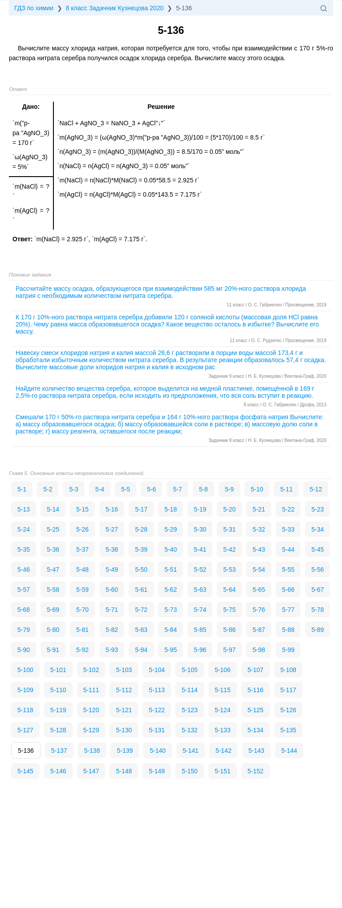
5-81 (82, 629)
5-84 (170, 629)
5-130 (124, 730)
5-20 (229, 509)
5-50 (141, 569)
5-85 (200, 629)
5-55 (288, 569)
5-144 (289, 750)
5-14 (53, 509)
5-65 (258, 589)
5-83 (141, 629)
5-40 (170, 549)
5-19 (200, 509)
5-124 (223, 710)
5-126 (289, 710)
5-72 (141, 609)
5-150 (190, 771)
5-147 (91, 771)
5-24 (23, 529)
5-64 (229, 589)
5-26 (82, 529)
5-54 (258, 569)
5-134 (256, 730)
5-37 (82, 549)
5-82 (112, 629)
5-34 (317, 529)
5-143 (256, 750)
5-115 (223, 689)
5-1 (21, 489)
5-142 (224, 750)
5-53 (229, 569)
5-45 (317, 549)
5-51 (170, 569)
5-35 (23, 549)
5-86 (229, 629)
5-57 (23, 589)
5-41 (200, 549)
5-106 (223, 669)
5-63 (200, 589)
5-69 (53, 609)
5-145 (25, 771)
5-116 (256, 689)
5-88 (288, 629)
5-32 (258, 529)
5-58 (53, 589)
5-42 (229, 549)
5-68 (23, 609)
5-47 (53, 569)
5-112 (124, 689)
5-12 (315, 489)
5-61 (141, 589)
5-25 (53, 529)
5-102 (91, 669)
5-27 (112, 529)
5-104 (157, 669)
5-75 (229, 609)
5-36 (53, 549)
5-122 (157, 710)
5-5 (125, 489)
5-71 (112, 609)
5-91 (53, 649)
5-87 (258, 629)
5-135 (289, 730)
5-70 (82, 609)
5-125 (256, 710)
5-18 (170, 509)
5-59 (82, 589)
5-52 (200, 569)
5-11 (286, 489)
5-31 (229, 529)
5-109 (25, 689)
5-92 (82, 649)
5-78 (317, 609)
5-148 (124, 771)
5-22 (288, 509)
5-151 (223, 771)
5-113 (157, 689)
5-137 (59, 750)
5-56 (317, 569)
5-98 (258, 649)
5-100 (25, 669)
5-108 (289, 669)
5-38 (112, 549)
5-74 (200, 609)
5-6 (151, 489)
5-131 (157, 730)
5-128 (58, 730)
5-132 (190, 730)
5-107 (256, 669)
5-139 (125, 750)
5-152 (256, 771)
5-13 (23, 509)
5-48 (82, 569)
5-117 (289, 689)
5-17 (141, 509)
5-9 (229, 489)
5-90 (23, 649)
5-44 (288, 549)
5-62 (170, 589)
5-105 (190, 669)
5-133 (223, 730)
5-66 (288, 589)
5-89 (317, 629)
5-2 (47, 489)
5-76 (258, 609)
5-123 (190, 710)
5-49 (112, 569)
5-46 (23, 569)
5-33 (288, 529)
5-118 (25, 710)
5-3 (73, 489)
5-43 (258, 549)
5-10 (257, 489)
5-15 (82, 509)
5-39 (141, 549)
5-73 (170, 609)
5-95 (170, 649)
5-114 (190, 689)
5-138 (92, 750)
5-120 (91, 710)
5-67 (317, 589)
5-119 (58, 710)
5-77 (288, 609)
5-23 (317, 509)
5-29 (170, 529)
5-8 (203, 489)
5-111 (91, 689)
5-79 (23, 629)
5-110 (58, 689)
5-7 (177, 489)
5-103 (124, 669)
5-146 (58, 771)
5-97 (229, 649)
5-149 (157, 771)
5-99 (288, 649)
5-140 (158, 750)
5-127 (25, 730)
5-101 (58, 669)
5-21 (258, 509)
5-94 (141, 649)
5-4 (99, 489)
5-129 (91, 730)
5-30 (200, 529)
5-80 (53, 629)
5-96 (200, 649)
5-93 (112, 649)
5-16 (112, 509)
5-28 (141, 529)
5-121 (124, 710)
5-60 (112, 589)
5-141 (191, 750)
